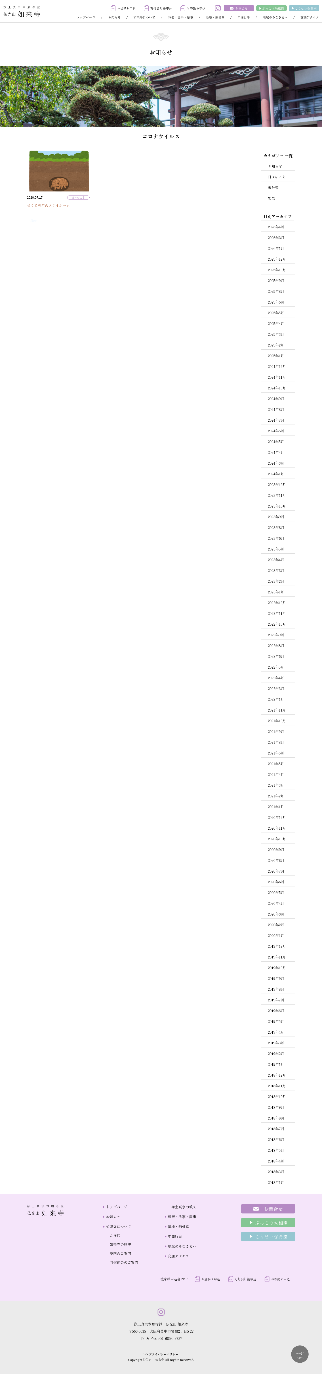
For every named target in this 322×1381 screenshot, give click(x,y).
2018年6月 (276, 1139)
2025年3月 (276, 334)
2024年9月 (276, 398)
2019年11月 (277, 957)
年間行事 (243, 17)
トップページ (86, 17)
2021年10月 (277, 720)
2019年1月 (276, 1064)
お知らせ (114, 17)
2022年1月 (276, 699)
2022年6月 (276, 656)
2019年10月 (277, 967)
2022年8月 (276, 645)
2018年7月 (276, 1128)
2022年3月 (276, 688)
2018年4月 (276, 1161)
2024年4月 (276, 452)
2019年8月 (276, 989)
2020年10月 (277, 838)
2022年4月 (276, 677)
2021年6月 (276, 753)
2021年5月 (276, 763)
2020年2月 (276, 924)
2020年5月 (276, 892)
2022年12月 (277, 602)
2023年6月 (276, 538)
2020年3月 (276, 914)
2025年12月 (277, 259)
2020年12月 (277, 817)
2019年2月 (276, 1053)
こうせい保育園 (306, 8)
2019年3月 (276, 1042)
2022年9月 (276, 634)
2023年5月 (276, 549)
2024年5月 (276, 441)
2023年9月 (276, 516)
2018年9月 (276, 1107)
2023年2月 (276, 581)
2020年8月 (276, 860)
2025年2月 (276, 345)
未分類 (273, 187)
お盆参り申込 (126, 8)
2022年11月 (277, 613)
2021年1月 (276, 806)
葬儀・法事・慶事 (180, 17)
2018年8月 (276, 1118)
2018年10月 (277, 1096)
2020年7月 (276, 871)
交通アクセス (310, 17)
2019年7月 (276, 1000)
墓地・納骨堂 (215, 17)
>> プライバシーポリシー (161, 1354)
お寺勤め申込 (196, 8)
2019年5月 (276, 1021)
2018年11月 (277, 1085)
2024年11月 (277, 377)
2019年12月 (277, 946)
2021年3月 (276, 785)
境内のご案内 (120, 1253)
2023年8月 (276, 527)
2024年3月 (276, 463)
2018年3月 (276, 1171)
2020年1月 (276, 935)
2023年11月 (277, 495)
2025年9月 (276, 280)
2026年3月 (276, 237)
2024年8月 (276, 409)
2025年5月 (276, 312)
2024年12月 (277, 366)
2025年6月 (276, 302)
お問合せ (242, 8)
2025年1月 (276, 355)
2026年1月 (276, 248)
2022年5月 (276, 667)
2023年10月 (277, 506)
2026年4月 (276, 226)
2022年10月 (277, 624)
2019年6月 (276, 1010)
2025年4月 (276, 323)
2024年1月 (276, 473)
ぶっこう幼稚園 (273, 8)
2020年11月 (277, 828)
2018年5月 (276, 1150)
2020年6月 (276, 881)
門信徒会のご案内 (123, 1262)
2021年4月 (276, 774)
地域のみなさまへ (275, 17)
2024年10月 (277, 388)
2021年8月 (276, 742)
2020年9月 (276, 849)
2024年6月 (276, 430)
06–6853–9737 (170, 1338)
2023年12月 (277, 484)
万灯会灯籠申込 (161, 8)
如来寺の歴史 (120, 1244)
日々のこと (78, 197)
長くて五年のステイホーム (48, 205)
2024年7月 (276, 420)
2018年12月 (277, 1075)
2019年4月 (276, 1032)
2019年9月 (276, 978)
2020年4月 (276, 903)
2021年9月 (276, 731)
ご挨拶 (114, 1235)
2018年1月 (276, 1182)
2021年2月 (276, 796)
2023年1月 (276, 592)
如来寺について (144, 17)
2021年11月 (277, 710)
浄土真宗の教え (183, 1206)
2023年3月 (276, 570)
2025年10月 (277, 269)
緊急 (271, 198)
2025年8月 (276, 291)
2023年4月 (276, 559)
